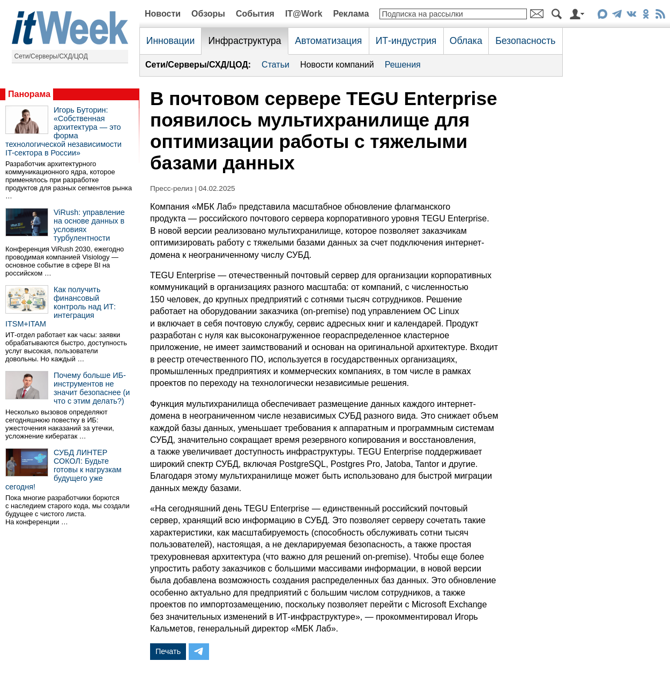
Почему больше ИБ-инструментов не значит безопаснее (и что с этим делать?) (92, 388)
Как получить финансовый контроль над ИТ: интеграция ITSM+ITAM (60, 306)
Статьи (275, 64)
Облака (466, 40)
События (255, 13)
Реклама (351, 13)
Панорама (29, 94)
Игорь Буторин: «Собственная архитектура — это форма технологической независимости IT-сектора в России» (63, 131)
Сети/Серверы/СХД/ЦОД (51, 56)
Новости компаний (337, 64)
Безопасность (525, 40)
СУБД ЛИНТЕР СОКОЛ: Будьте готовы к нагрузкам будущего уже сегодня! (63, 469)
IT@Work (304, 13)
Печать (168, 651)
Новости (163, 13)
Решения (403, 64)
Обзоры (208, 13)
